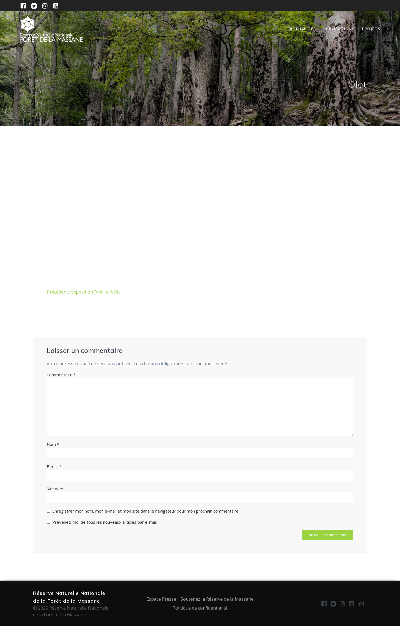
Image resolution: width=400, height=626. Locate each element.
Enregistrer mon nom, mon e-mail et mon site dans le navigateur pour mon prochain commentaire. (145, 511)
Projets (371, 28)
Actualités (303, 28)
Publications (338, 28)
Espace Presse (161, 599)
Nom (53, 444)
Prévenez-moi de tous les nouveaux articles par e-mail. (105, 522)
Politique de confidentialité (200, 608)
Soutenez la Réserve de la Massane (217, 599)
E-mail (54, 466)
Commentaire (61, 374)
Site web (55, 488)
